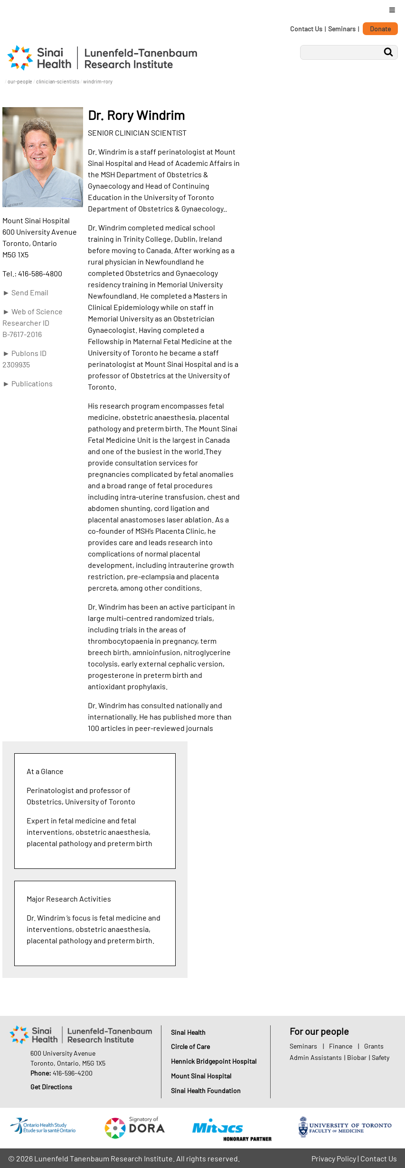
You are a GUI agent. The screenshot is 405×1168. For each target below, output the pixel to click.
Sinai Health (188, 1032)
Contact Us (306, 29)
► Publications (27, 383)
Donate (380, 29)
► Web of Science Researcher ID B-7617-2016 (32, 322)
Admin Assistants (316, 1057)
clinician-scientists (57, 81)
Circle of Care (190, 1046)
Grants (374, 1046)
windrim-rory (98, 81)
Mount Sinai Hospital (201, 1076)
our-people (20, 81)
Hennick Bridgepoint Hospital (213, 1061)
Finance (340, 1046)
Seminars (342, 29)
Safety (380, 1057)
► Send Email (25, 292)
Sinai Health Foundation (206, 1090)
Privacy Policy (333, 1158)
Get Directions (51, 1087)
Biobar (357, 1057)
